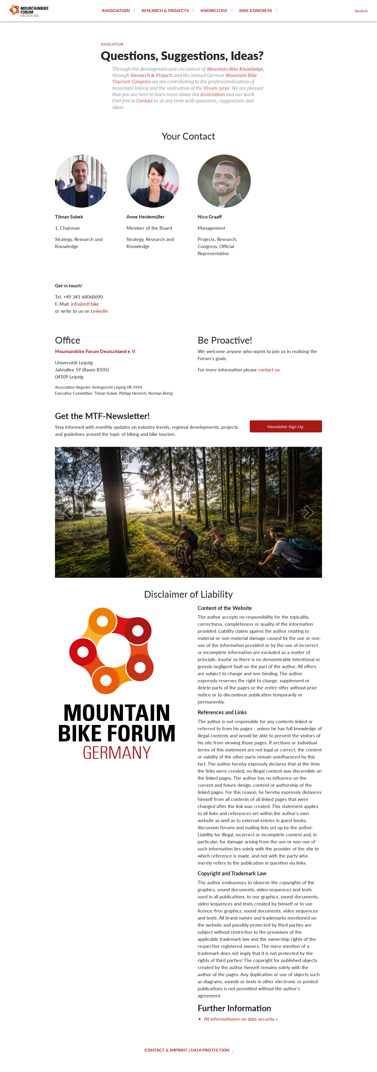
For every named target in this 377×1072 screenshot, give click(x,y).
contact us (269, 369)
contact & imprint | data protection (187, 1050)
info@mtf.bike (85, 303)
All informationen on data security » (241, 1018)
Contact (144, 101)
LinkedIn (99, 310)
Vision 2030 (216, 88)
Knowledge (214, 10)
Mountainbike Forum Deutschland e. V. (95, 351)
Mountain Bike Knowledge (235, 69)
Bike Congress (255, 10)
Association (116, 10)
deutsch (361, 10)
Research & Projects (165, 10)
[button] (286, 426)
